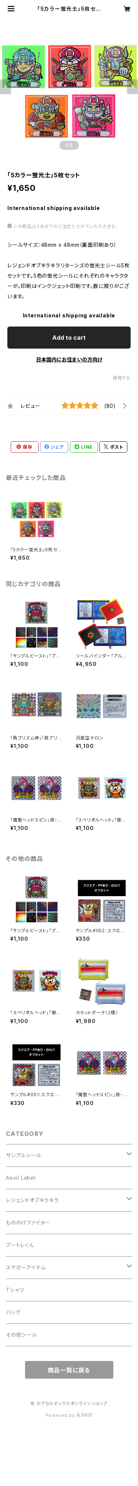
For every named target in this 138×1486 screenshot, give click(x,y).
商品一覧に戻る (69, 1370)
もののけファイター (28, 1222)
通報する (122, 378)
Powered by (69, 1415)
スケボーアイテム (26, 1267)
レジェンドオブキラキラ (32, 1200)
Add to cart (69, 337)
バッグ (13, 1312)
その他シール (21, 1335)
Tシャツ (15, 1290)
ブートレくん (20, 1245)
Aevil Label (21, 1178)
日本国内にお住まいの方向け (69, 359)
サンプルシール (24, 1155)
